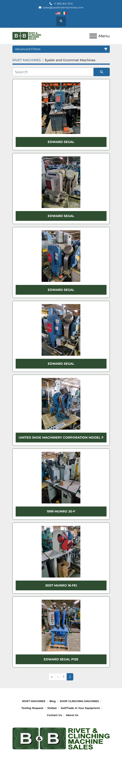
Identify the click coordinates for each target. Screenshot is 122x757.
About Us (72, 715)
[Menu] (93, 36)
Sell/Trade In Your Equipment (80, 708)
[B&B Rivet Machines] (61, 738)
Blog (52, 701)
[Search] (53, 72)
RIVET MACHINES (33, 701)
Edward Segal (61, 142)
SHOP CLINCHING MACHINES (79, 701)
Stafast (52, 708)
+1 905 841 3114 (63, 3)
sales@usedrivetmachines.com (63, 7)
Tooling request (32, 708)
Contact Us (54, 715)
